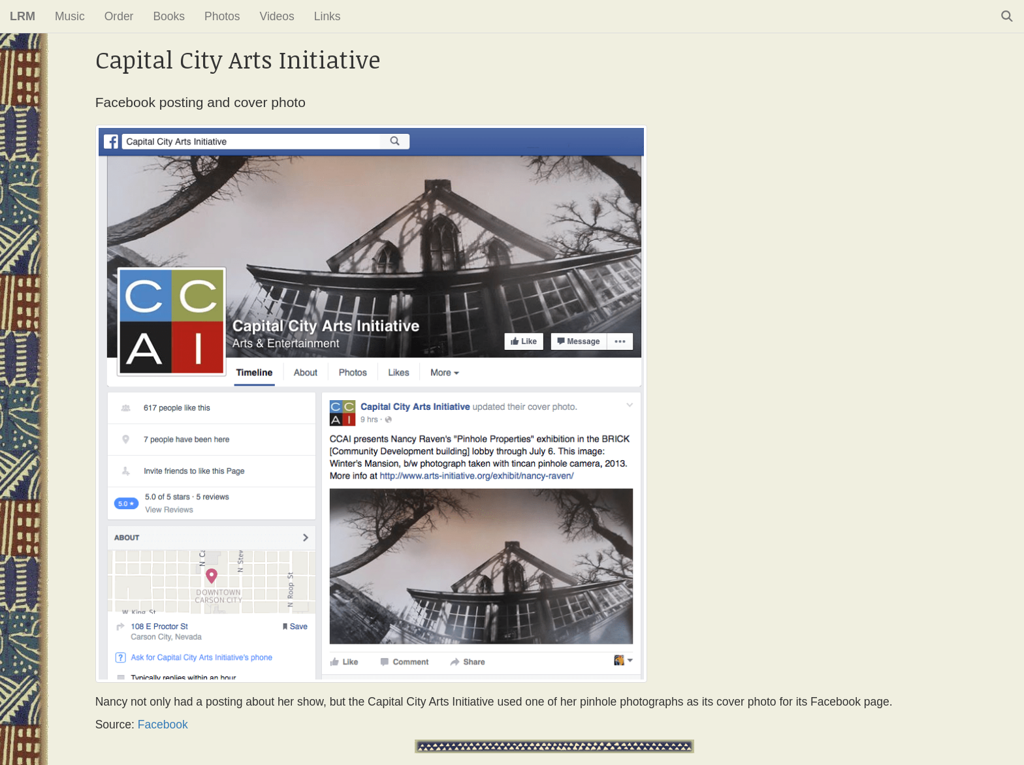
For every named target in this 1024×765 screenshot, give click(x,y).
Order (119, 16)
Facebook (163, 724)
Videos (277, 16)
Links (327, 16)
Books (169, 16)
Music (70, 16)
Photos (222, 16)
